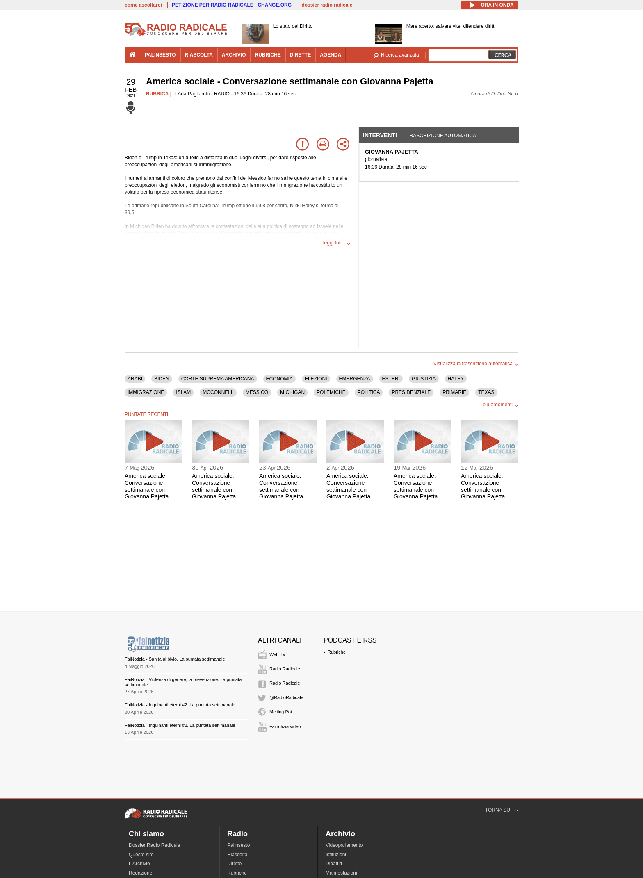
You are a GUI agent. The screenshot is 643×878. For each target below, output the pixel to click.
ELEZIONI (316, 379)
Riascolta (237, 855)
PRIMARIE (454, 392)
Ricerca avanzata (400, 55)
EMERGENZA (354, 379)
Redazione (140, 873)
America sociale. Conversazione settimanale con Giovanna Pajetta (147, 486)
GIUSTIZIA (424, 379)
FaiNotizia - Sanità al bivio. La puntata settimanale (175, 658)
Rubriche (337, 651)
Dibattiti (334, 864)
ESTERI (391, 379)
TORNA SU (497, 810)
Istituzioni (336, 855)
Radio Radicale (284, 668)
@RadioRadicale (286, 697)
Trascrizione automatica (441, 135)
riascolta (199, 55)
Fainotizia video (285, 726)
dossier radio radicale (326, 5)
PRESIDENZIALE (411, 392)
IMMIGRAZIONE (146, 392)
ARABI (135, 379)
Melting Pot (280, 711)
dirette (300, 55)
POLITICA (369, 392)
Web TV (277, 654)
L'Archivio (139, 864)
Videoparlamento (344, 845)
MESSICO (257, 392)
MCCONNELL (218, 392)
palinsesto (160, 55)
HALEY (456, 379)
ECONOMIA (279, 379)
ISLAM (183, 392)
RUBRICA (157, 94)
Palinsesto (238, 845)
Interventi (380, 135)
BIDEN (161, 379)
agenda (330, 55)
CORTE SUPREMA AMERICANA (217, 379)
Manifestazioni (341, 873)
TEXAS (486, 392)
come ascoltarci (143, 5)
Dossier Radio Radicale (154, 845)
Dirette (234, 864)
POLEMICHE (331, 392)
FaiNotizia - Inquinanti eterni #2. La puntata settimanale (180, 704)
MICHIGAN (292, 392)
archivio (234, 55)
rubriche (267, 55)
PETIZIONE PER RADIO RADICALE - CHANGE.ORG (232, 5)
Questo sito (141, 855)
